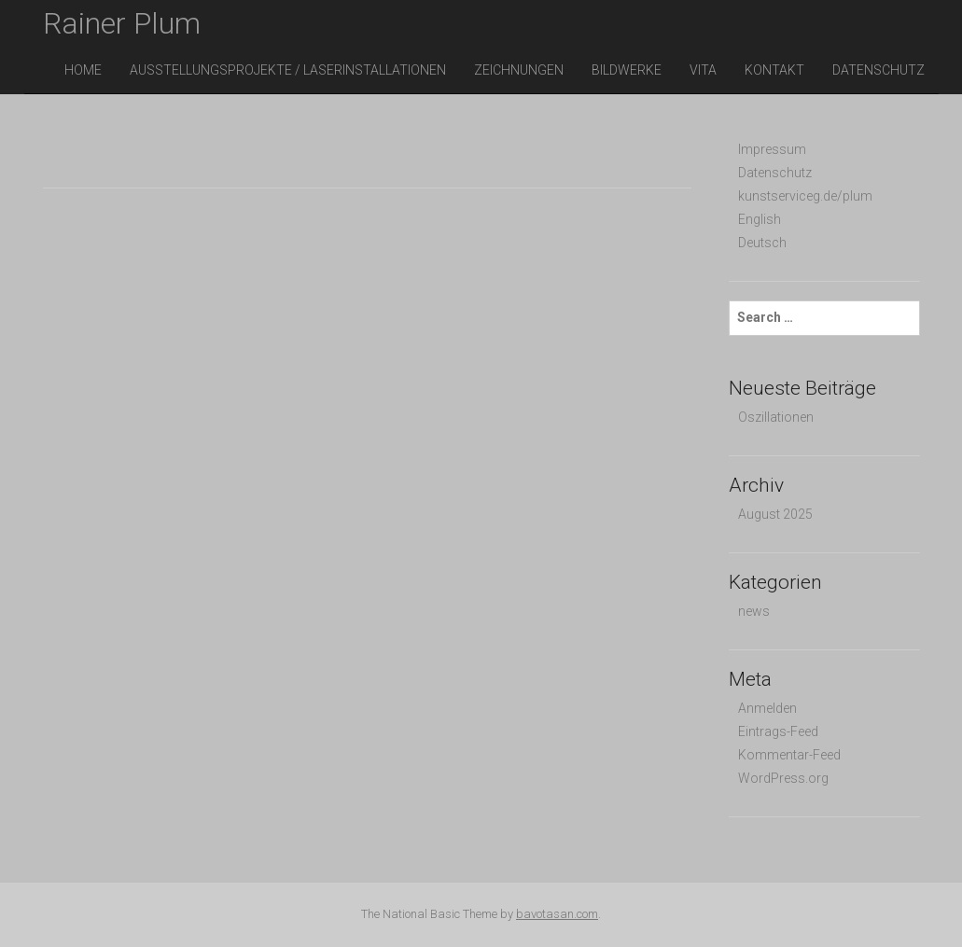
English (759, 219)
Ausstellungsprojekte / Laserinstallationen (288, 70)
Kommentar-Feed (789, 754)
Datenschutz (878, 70)
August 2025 (775, 514)
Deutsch (762, 242)
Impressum (772, 149)
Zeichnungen (519, 70)
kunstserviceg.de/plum (805, 195)
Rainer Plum (122, 23)
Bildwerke (627, 70)
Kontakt (774, 70)
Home (83, 70)
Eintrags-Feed (778, 731)
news (754, 611)
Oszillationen (776, 417)
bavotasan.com (557, 914)
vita (703, 70)
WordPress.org (783, 778)
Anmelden (767, 708)
